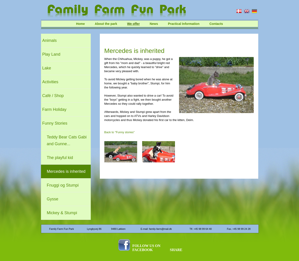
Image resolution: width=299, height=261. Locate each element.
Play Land (51, 54)
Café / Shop (53, 95)
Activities (50, 82)
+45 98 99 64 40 (203, 229)
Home (80, 24)
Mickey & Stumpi (62, 213)
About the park (106, 24)
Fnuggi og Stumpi (63, 185)
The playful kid (60, 157)
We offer (133, 24)
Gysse (52, 199)
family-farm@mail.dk (160, 229)
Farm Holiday (54, 109)
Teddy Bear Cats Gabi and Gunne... (67, 140)
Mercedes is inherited (66, 171)
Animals (49, 40)
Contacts (216, 24)
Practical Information (183, 24)
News (154, 24)
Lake (46, 68)
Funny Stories (54, 123)
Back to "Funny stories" (119, 132)
